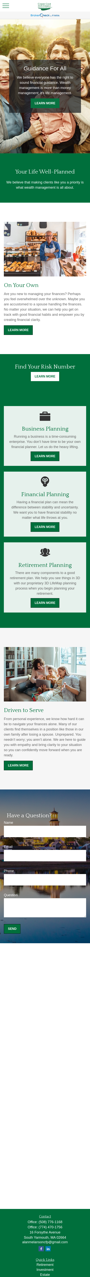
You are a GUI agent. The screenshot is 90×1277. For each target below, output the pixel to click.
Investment (44, 1270)
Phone (9, 871)
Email (8, 847)
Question (11, 895)
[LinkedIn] (48, 1248)
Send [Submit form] (12, 928)
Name (8, 823)
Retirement (44, 1265)
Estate (45, 1275)
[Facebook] (41, 1248)
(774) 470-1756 (50, 1227)
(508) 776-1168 (50, 1222)
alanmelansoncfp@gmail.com (45, 1242)
